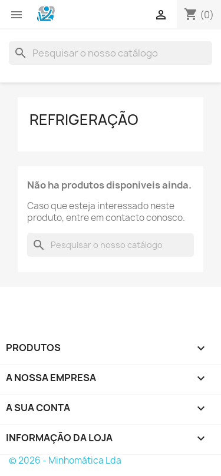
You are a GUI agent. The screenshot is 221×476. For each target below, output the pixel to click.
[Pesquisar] (110, 53)
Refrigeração (83, 120)
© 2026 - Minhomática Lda (65, 460)
